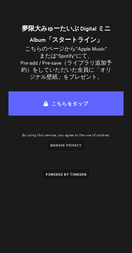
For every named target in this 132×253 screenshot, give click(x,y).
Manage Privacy (66, 145)
